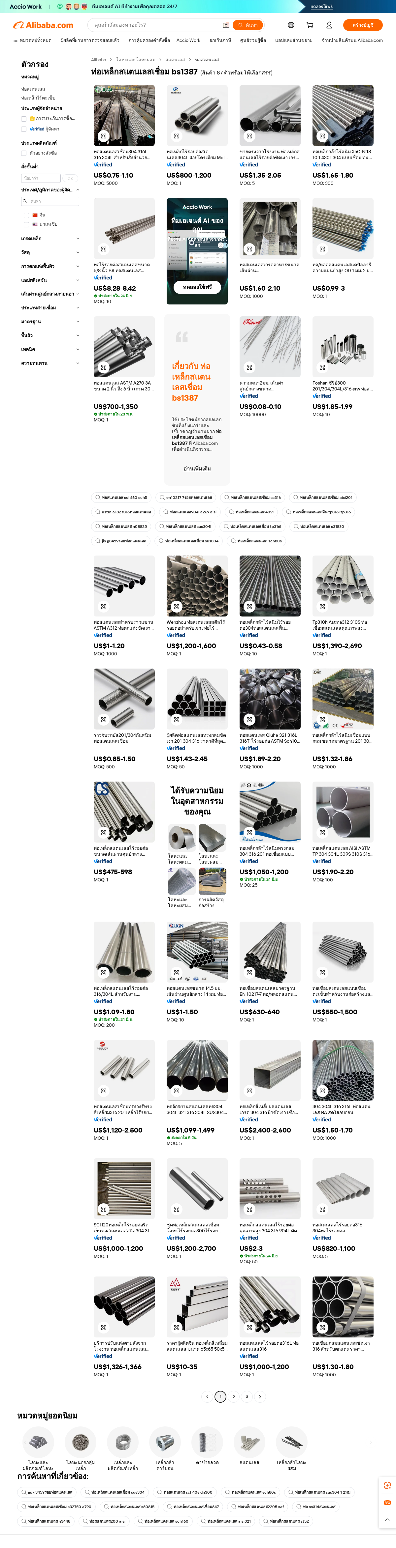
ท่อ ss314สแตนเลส (315, 1506)
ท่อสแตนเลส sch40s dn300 (185, 1492)
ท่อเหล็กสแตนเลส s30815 (129, 1506)
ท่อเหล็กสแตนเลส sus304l (185, 526)
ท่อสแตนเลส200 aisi (104, 1521)
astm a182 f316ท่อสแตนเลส (123, 512)
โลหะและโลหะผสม (135, 59)
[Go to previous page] (207, 1397)
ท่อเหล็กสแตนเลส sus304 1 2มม (319, 1492)
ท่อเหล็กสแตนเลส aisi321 (226, 1521)
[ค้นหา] (248, 25)
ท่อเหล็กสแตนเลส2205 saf (257, 1506)
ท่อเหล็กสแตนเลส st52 (286, 1521)
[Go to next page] (260, 1397)
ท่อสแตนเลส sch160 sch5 (121, 497)
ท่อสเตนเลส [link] (207, 59)
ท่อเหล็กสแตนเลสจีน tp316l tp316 (318, 512)
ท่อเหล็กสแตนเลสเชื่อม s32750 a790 (56, 1506)
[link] (387, 1485)
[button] (226, 25)
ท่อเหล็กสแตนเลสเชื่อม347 (193, 1506)
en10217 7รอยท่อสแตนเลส (186, 497)
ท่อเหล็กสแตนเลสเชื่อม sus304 (188, 541)
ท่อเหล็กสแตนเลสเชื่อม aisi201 (322, 497)
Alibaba (98, 59)
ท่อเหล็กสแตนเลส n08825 (121, 526)
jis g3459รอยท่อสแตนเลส (120, 541)
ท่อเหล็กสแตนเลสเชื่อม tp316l (252, 526)
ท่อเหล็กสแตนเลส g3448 (45, 1521)
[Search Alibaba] (155, 25)
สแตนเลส (175, 59)
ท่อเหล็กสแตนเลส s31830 (319, 526)
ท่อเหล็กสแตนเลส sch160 (163, 1521)
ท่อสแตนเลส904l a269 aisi (189, 512)
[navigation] (50, 729)
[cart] (311, 26)
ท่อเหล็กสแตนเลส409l (251, 512)
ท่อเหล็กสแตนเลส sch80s (256, 541)
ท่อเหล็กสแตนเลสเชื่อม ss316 (252, 497)
